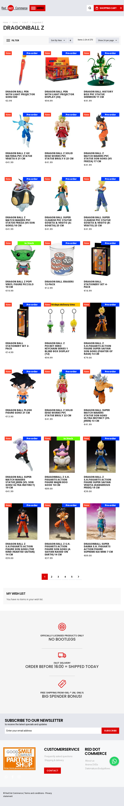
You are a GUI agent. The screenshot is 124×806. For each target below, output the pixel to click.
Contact (52, 770)
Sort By (54, 40)
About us (89, 760)
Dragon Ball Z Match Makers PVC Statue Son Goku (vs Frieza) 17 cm (98, 157)
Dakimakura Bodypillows (97, 768)
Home (5, 22)
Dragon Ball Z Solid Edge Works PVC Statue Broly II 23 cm (59, 155)
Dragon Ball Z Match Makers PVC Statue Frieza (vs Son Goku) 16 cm (20, 221)
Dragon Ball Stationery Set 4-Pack (96, 284)
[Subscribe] (110, 731)
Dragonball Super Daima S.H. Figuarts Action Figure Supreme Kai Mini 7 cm (98, 547)
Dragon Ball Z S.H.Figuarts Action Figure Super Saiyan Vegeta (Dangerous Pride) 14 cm (97, 482)
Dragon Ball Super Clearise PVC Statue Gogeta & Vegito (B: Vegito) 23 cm (97, 221)
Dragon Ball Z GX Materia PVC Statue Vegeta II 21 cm (18, 155)
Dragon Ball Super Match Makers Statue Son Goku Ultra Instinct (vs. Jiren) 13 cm (97, 415)
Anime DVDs (91, 764)
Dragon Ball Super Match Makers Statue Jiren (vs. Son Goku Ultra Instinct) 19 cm (20, 482)
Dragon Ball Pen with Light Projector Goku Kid (20, 94)
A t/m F (25, 22)
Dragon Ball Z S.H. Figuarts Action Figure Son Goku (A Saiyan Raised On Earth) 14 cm (57, 549)
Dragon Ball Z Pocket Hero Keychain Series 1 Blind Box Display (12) (57, 348)
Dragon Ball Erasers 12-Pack (59, 283)
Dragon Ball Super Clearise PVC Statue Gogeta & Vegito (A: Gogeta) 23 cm (58, 221)
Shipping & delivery (54, 760)
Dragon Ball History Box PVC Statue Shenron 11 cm (98, 94)
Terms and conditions (34, 793)
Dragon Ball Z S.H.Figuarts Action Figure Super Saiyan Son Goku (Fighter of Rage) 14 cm (98, 348)
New (60, 40)
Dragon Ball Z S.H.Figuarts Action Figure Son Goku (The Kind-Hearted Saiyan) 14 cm (20, 549)
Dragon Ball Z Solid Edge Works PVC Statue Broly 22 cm (59, 412)
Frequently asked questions (58, 756)
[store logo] (14, 8)
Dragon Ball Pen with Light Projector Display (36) (59, 94)
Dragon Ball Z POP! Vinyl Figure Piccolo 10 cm (19, 284)
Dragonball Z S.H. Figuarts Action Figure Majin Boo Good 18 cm (57, 481)
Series (15, 22)
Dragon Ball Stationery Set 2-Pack (17, 345)
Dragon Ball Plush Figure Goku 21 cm (18, 411)
